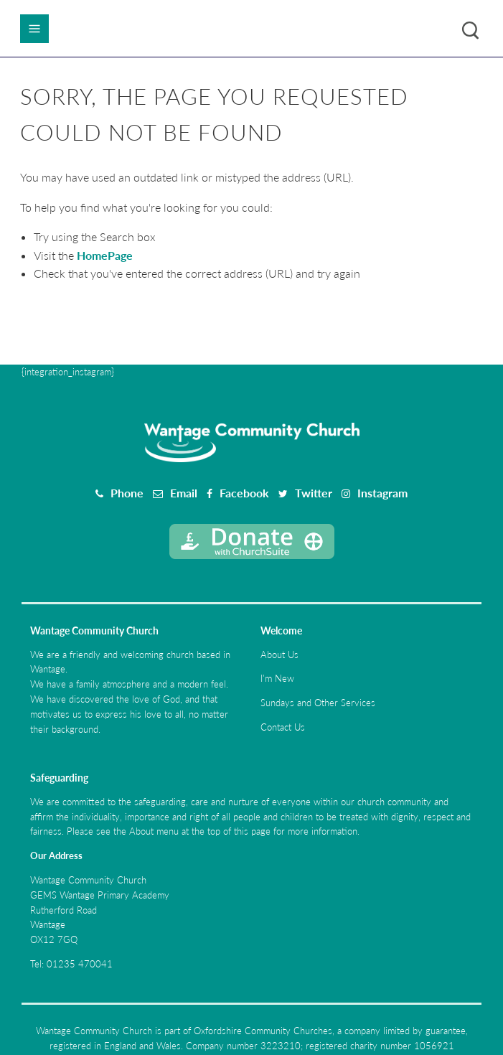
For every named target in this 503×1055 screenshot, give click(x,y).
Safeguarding (59, 778)
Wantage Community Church (94, 630)
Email (183, 493)
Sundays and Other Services (317, 702)
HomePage (105, 255)
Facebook (244, 493)
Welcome (281, 630)
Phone (127, 493)
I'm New (277, 678)
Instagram (382, 493)
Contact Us (282, 727)
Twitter (313, 493)
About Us (279, 654)
